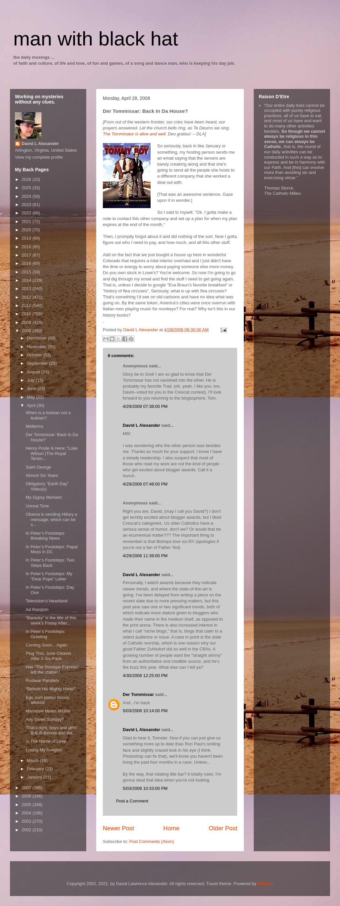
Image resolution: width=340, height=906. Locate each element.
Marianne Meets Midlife (48, 711)
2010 (27, 313)
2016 (27, 263)
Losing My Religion (44, 749)
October (35, 354)
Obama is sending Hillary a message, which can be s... (51, 519)
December (37, 338)
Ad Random (37, 609)
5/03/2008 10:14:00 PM (145, 710)
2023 (27, 204)
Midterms (34, 426)
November (37, 346)
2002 (27, 829)
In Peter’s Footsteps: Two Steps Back (50, 563)
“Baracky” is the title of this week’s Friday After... (51, 620)
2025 (27, 187)
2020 (27, 229)
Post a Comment (132, 800)
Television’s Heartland (46, 600)
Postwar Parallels (42, 680)
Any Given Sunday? (45, 719)
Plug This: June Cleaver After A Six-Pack (48, 656)
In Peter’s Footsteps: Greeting (45, 634)
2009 (27, 322)
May (31, 397)
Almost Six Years (42, 475)
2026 (27, 179)
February (36, 768)
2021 (27, 221)
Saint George (38, 467)
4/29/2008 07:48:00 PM (145, 484)
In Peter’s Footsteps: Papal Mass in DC (51, 549)
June (32, 388)
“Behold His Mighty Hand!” (51, 688)
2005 (27, 804)
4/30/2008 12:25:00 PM (145, 675)
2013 (27, 288)
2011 (27, 305)
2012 (27, 297)
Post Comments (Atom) (151, 841)
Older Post (223, 828)
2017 (27, 255)
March (33, 760)
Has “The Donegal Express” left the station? (52, 669)
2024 (27, 196)
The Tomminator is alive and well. (135, 133)
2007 (27, 787)
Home (171, 828)
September (38, 363)
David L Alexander (141, 425)
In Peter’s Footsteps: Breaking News (45, 536)
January (35, 777)
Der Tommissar (138, 694)
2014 (27, 280)
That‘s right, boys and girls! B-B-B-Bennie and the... (51, 730)
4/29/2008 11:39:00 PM (145, 555)
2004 (27, 812)
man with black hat (95, 39)
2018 (27, 246)
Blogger (264, 883)
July (31, 380)
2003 (27, 821)
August (34, 371)
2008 (27, 330)
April (32, 405)
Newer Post (118, 828)
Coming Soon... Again (46, 644)
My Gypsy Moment (43, 497)
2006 (27, 795)
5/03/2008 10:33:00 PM (145, 788)
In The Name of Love (46, 741)
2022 (27, 212)
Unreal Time (37, 505)
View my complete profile (39, 157)
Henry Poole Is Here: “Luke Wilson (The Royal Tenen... (52, 453)
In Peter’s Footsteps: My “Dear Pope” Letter (49, 576)
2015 (27, 271)
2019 (27, 238)
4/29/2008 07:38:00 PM (145, 406)
